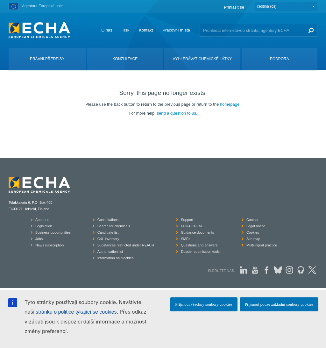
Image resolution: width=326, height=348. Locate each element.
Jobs (39, 239)
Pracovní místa (176, 30)
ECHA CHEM (191, 226)
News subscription (49, 245)
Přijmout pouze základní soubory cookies (279, 304)
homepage (229, 104)
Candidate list (108, 232)
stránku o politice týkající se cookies (76, 312)
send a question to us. (177, 113)
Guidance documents (197, 232)
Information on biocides (115, 258)
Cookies (252, 232)
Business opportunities (53, 232)
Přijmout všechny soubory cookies (203, 304)
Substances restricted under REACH (125, 245)
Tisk (125, 30)
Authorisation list (110, 251)
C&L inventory (108, 239)
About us (42, 220)
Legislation (43, 226)
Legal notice (255, 226)
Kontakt (146, 30)
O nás (106, 30)
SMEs (185, 239)
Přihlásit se (234, 7)
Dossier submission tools (200, 251)
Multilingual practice (261, 245)
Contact (252, 220)
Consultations (108, 220)
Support (187, 220)
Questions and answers (199, 245)
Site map (253, 239)
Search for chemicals (113, 226)
